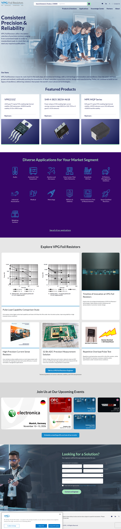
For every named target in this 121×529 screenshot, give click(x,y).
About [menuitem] (117, 9)
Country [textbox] (65, 475)
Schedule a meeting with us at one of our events (60, 435)
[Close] (60, 517)
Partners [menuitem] (110, 9)
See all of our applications (60, 230)
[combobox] (73, 4)
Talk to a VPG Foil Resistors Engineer (60, 370)
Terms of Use (92, 485)
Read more (7, 116)
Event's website (24, 413)
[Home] (12, 4)
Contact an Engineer (71, 492)
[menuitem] (69, 9)
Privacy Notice (83, 485)
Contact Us (117, 3)
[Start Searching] (89, 4)
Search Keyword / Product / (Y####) (47, 3)
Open (40, 286)
